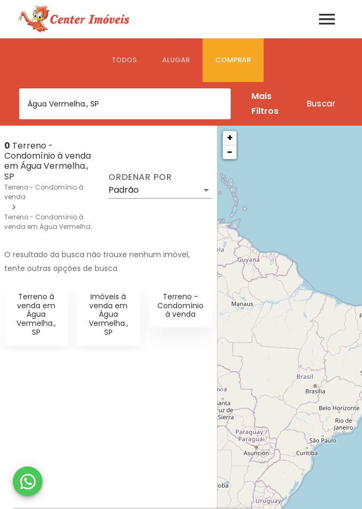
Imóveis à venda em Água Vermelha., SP (108, 314)
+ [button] (230, 137)
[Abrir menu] (327, 19)
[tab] (124, 60)
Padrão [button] (123, 190)
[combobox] (125, 103)
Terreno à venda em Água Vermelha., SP (36, 314)
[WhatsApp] (28, 481)
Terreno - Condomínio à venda (180, 305)
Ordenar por (140, 177)
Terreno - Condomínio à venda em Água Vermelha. (48, 221)
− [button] (229, 152)
